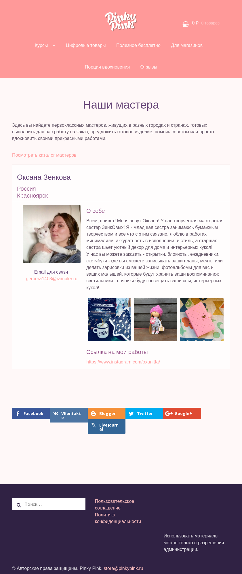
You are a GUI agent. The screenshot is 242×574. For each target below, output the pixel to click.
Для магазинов (187, 45)
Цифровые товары (86, 45)
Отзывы (148, 67)
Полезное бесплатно (138, 45)
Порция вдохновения (107, 67)
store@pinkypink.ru (123, 556)
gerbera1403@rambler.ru (51, 278)
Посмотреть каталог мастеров (44, 155)
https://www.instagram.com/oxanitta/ (123, 361)
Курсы (41, 45)
